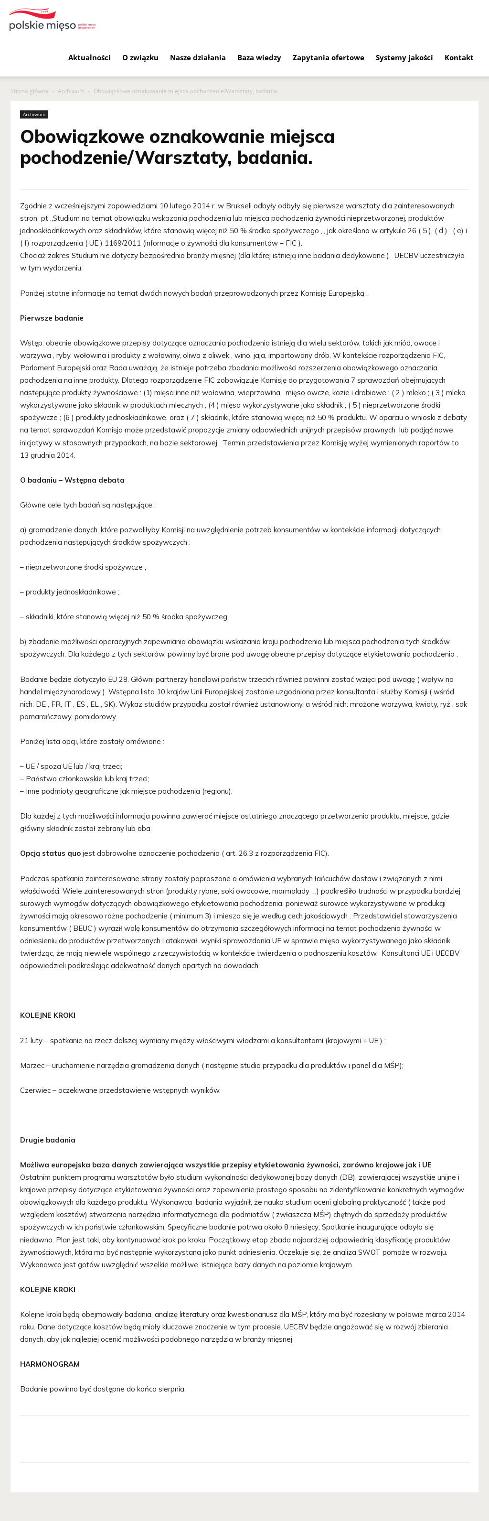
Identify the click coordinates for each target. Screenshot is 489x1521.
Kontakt (459, 57)
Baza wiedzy (259, 57)
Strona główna (30, 91)
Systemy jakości (404, 57)
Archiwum (71, 91)
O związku (140, 57)
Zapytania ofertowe (328, 57)
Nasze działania (198, 57)
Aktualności (89, 57)
